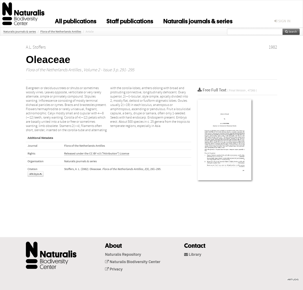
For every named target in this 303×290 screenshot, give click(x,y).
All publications (75, 20)
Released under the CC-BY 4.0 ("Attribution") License (96, 153)
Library (192, 255)
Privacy (114, 269)
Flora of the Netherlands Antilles (60, 31)
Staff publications (129, 20)
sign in (282, 21)
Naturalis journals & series (198, 20)
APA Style (35, 174)
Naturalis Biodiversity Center (132, 262)
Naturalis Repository (123, 255)
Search (291, 31)
